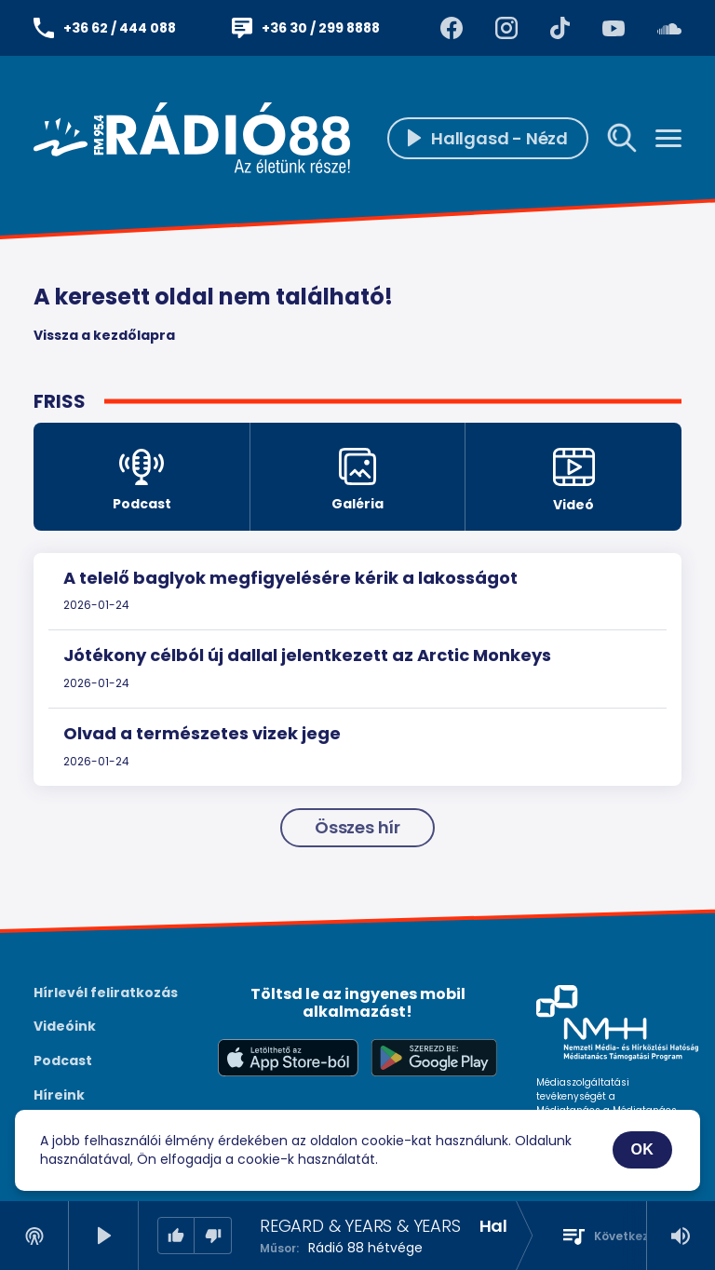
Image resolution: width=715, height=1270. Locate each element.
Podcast (63, 1060)
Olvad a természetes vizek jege (202, 733)
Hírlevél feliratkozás (106, 992)
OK (642, 1149)
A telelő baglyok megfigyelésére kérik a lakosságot (290, 577)
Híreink (59, 1095)
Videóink (65, 1026)
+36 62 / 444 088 (119, 28)
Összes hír (357, 827)
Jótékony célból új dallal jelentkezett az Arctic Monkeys (307, 655)
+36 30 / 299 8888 (321, 28)
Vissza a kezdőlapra (104, 335)
